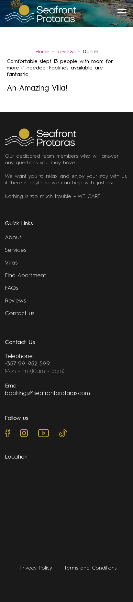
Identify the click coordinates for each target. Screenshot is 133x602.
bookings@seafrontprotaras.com (47, 393)
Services (15, 250)
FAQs (11, 288)
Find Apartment (25, 275)
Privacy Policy (36, 568)
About (13, 237)
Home (42, 52)
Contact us (19, 313)
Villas (11, 263)
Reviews (66, 52)
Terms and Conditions (90, 568)
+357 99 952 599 (27, 364)
